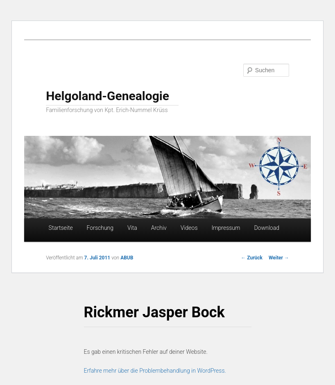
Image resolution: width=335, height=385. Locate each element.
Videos (189, 228)
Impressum (225, 228)
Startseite (61, 228)
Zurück (252, 258)
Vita (132, 228)
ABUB (126, 258)
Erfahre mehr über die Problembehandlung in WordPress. (155, 370)
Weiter (279, 258)
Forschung (100, 228)
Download (266, 228)
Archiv (159, 228)
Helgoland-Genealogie (107, 96)
